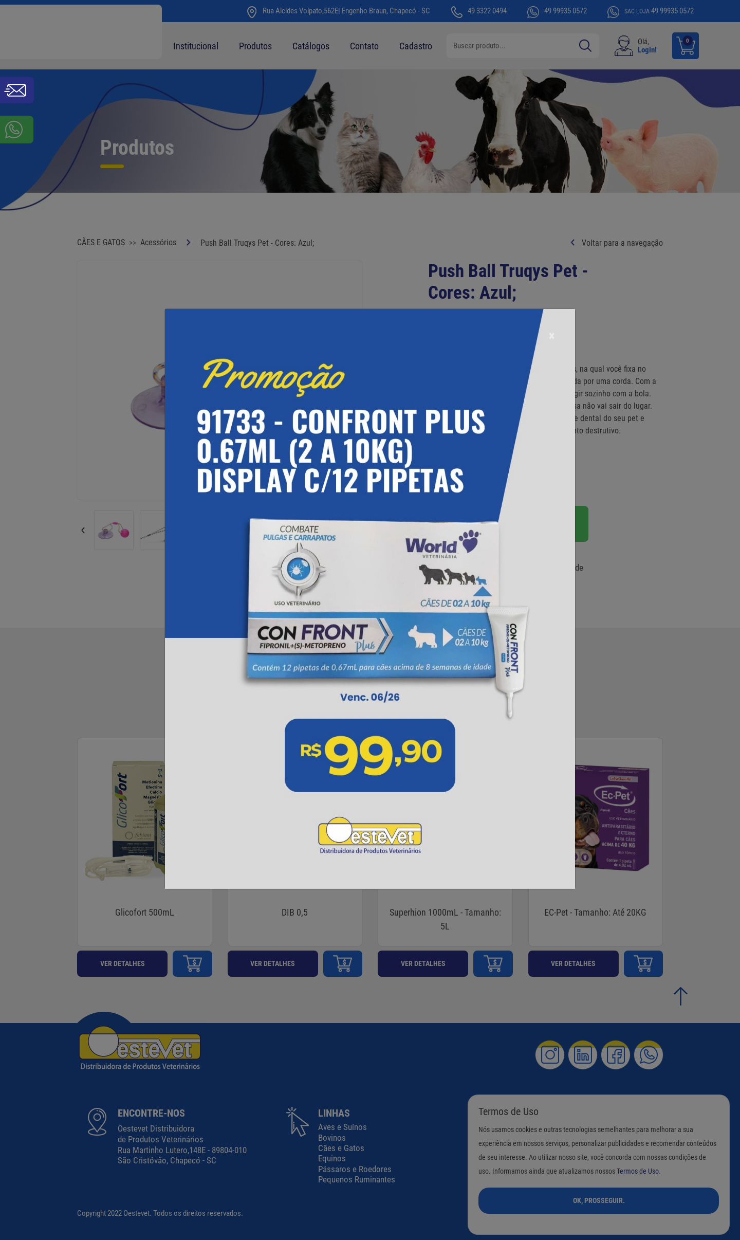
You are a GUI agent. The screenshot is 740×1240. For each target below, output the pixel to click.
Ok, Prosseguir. (599, 1200)
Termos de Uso (638, 1171)
